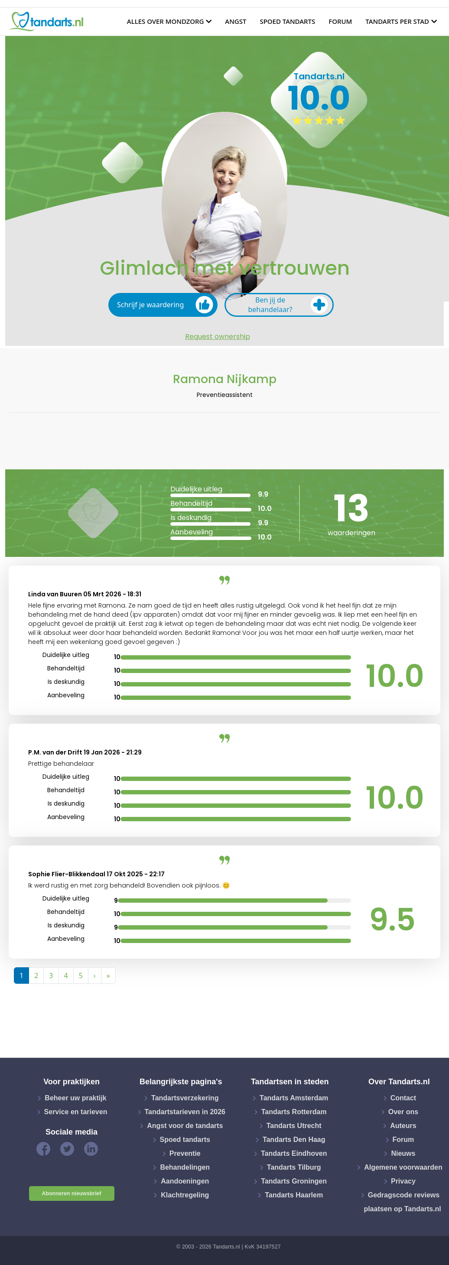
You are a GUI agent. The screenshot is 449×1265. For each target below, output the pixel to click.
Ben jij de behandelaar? (288, 304)
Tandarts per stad (397, 21)
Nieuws (403, 1153)
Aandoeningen (185, 1181)
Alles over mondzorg (165, 21)
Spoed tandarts (287, 21)
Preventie (185, 1153)
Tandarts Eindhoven (294, 1153)
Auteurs (403, 1125)
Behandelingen (185, 1167)
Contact (403, 1098)
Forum (340, 21)
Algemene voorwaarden (403, 1167)
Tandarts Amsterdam (294, 1098)
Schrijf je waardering (165, 304)
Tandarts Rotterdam (294, 1111)
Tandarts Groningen (294, 1181)
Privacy (403, 1181)
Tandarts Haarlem (294, 1195)
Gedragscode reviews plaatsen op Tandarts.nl (402, 1202)
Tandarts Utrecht (294, 1125)
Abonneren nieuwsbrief (71, 1193)
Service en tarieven (75, 1111)
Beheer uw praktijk (75, 1098)
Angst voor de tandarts (185, 1125)
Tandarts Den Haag (294, 1139)
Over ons (403, 1111)
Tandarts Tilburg (294, 1167)
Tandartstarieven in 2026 (185, 1111)
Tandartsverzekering (184, 1098)
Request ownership (217, 336)
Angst (235, 21)
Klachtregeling (185, 1195)
